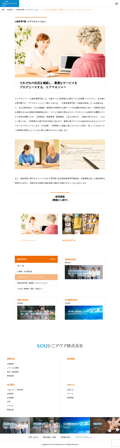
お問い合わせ (33, 437)
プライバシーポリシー (83, 437)
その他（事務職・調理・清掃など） (30, 289)
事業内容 (11, 359)
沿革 (8, 402)
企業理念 (10, 394)
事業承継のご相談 (49, 437)
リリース (70, 394)
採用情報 (71, 359)
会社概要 (10, 398)
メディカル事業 (13, 368)
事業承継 (10, 376)
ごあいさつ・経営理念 (15, 390)
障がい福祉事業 (13, 372)
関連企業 (10, 410)
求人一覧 (20, 266)
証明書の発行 (66, 437)
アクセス (10, 406)
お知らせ (71, 385)
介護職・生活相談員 (24, 271)
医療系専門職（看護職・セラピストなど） (32, 283)
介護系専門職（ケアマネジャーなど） (31, 22)
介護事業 (10, 364)
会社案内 (11, 385)
